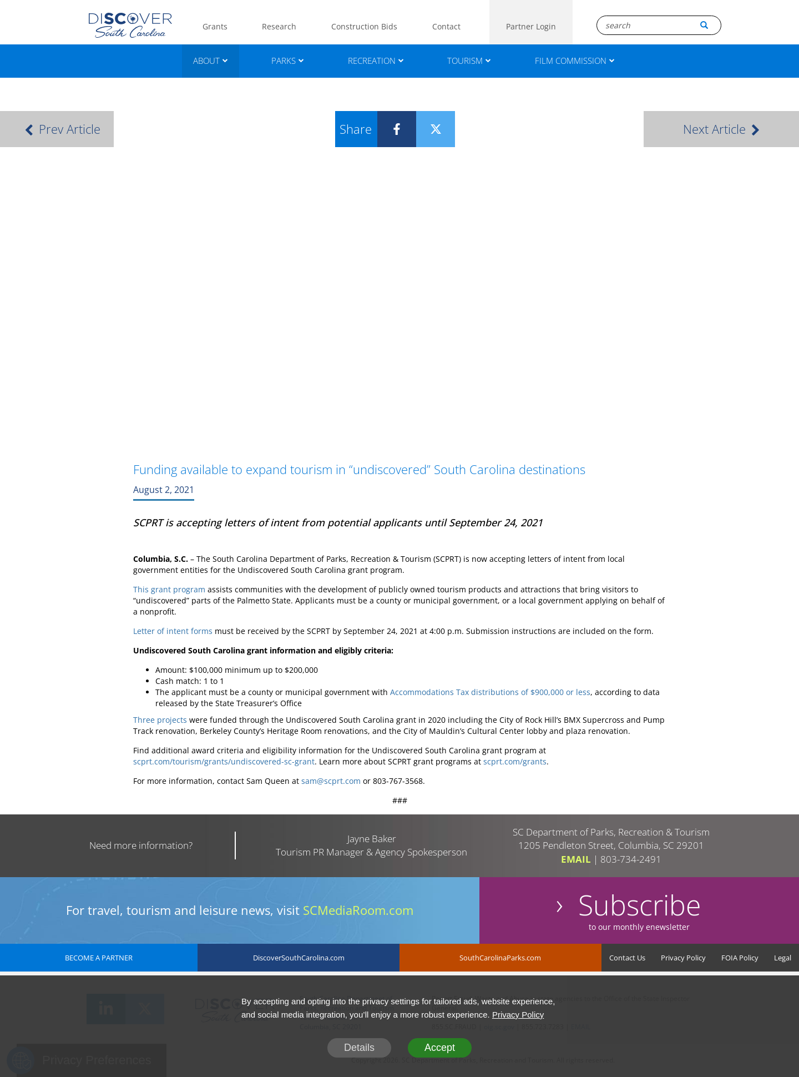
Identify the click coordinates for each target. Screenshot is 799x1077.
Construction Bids (364, 26)
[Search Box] (658, 25)
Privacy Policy (683, 958)
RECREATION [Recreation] (376, 60)
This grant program (169, 589)
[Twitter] (427, 129)
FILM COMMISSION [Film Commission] (575, 60)
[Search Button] (704, 25)
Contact (446, 26)
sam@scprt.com (331, 781)
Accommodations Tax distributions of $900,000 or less (490, 692)
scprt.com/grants (515, 761)
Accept (439, 1047)
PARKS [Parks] (287, 60)
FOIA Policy (739, 958)
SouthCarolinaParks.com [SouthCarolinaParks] (500, 958)
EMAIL (576, 859)
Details (359, 1047)
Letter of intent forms (173, 631)
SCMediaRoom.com (358, 910)
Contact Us (627, 958)
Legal (782, 958)
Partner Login (531, 26)
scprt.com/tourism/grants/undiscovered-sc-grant (224, 761)
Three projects (160, 719)
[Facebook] (388, 129)
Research (279, 26)
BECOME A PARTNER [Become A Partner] (99, 958)
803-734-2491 (630, 859)
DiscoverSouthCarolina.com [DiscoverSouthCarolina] (299, 958)
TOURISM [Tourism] (469, 60)
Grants (215, 26)
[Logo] (130, 25)
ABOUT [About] (210, 60)
